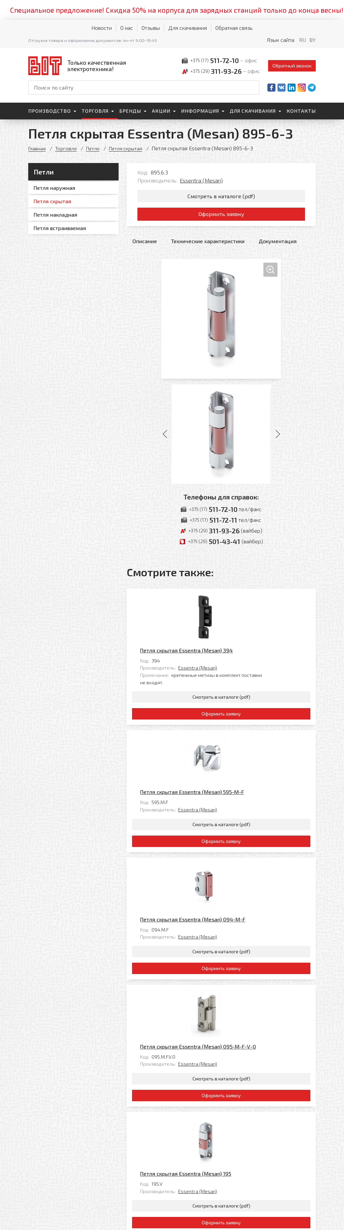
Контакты (301, 111)
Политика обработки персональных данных (51, 1218)
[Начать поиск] (253, 88)
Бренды (130, 111)
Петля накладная (55, 214)
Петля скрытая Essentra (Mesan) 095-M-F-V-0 (245, 892)
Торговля (95, 111)
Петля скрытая (130, 148)
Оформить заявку (221, 217)
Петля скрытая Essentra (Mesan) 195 (232, 989)
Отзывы (150, 27)
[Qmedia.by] (298, 1220)
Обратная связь (234, 27)
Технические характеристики (208, 246)
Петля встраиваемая (60, 228)
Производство (49, 111)
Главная (37, 148)
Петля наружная (54, 187)
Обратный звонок (291, 65)
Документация (278, 246)
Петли (95, 148)
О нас (126, 27)
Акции (161, 111)
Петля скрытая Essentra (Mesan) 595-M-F (239, 699)
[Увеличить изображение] (221, 323)
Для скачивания (187, 27)
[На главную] (78, 65)
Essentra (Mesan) (201, 180)
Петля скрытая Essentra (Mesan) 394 (233, 602)
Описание (144, 246)
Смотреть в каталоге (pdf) (221, 197)
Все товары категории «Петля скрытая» (266, 1083)
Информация (200, 111)
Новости (101, 27)
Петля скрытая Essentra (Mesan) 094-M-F (239, 796)
